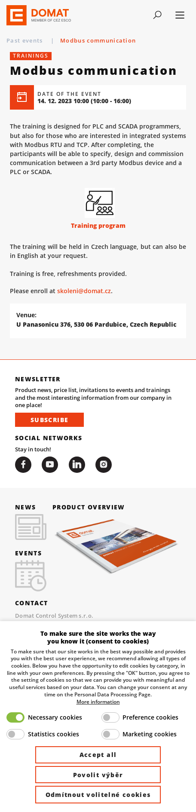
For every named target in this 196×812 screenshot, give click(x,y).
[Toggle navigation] (157, 15)
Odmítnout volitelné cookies (98, 795)
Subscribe (49, 420)
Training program (98, 225)
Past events (25, 40)
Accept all (98, 755)
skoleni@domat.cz (84, 291)
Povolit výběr (98, 775)
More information (98, 701)
